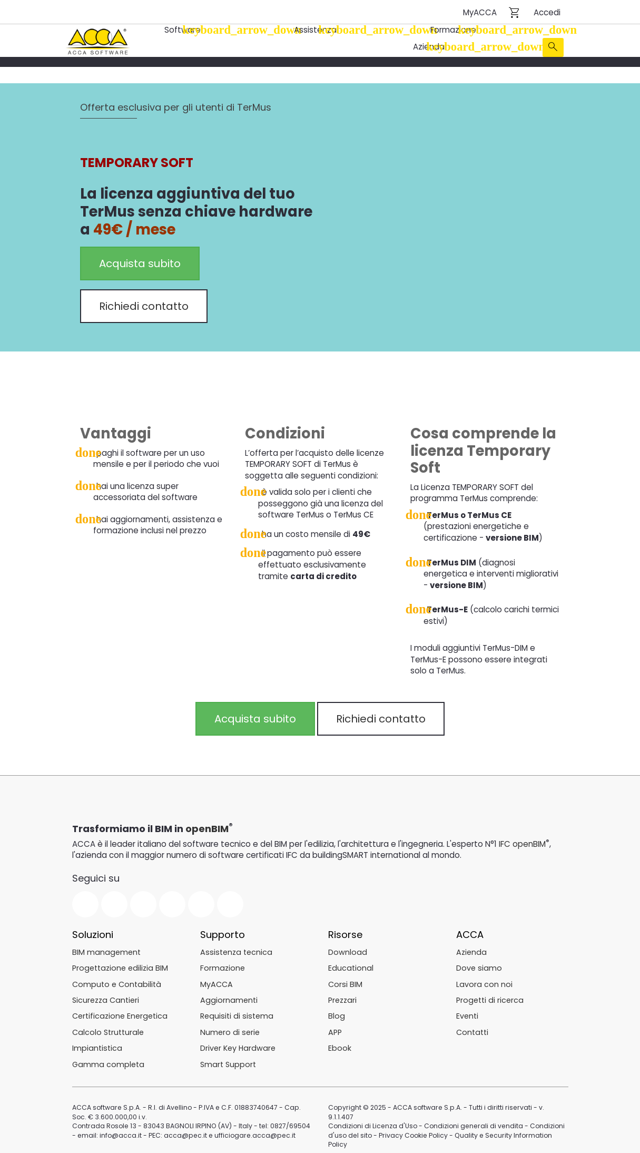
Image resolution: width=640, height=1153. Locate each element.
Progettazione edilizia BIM (120, 966)
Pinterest (230, 902)
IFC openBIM (522, 841)
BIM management (106, 949)
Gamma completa (108, 1062)
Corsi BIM (345, 981)
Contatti (472, 1029)
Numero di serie (230, 1029)
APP (335, 1029)
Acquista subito (140, 263)
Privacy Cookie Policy (412, 1123)
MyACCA (480, 12)
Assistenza (316, 29)
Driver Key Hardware (237, 1045)
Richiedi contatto (144, 305)
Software (183, 29)
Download (347, 949)
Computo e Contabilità (116, 981)
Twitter (114, 902)
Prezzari (342, 997)
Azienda (429, 46)
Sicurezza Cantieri (105, 997)
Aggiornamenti (229, 997)
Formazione (454, 29)
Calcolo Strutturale (108, 1029)
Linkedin (172, 902)
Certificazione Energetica (120, 1014)
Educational (350, 966)
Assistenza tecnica (236, 949)
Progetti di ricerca (490, 997)
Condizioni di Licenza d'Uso (372, 1114)
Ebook (339, 1045)
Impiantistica (97, 1045)
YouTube (143, 902)
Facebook (85, 902)
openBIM (207, 826)
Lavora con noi (484, 981)
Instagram (201, 902)
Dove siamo (479, 966)
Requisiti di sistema (236, 1014)
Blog (336, 1014)
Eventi (467, 1014)
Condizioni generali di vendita (473, 1114)
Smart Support (228, 1062)
